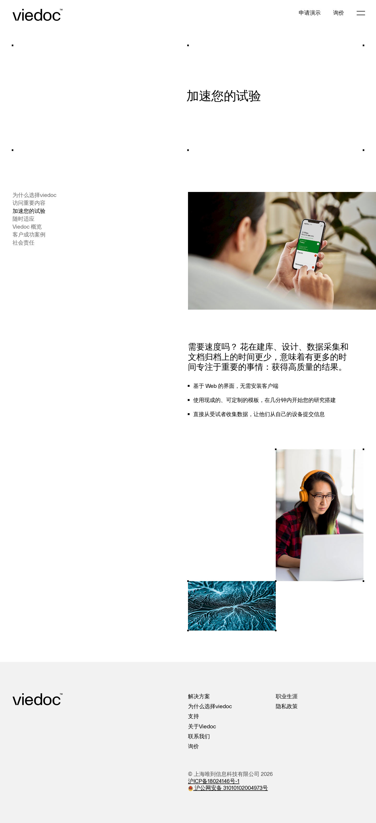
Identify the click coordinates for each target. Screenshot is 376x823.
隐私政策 (287, 706)
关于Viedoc (202, 726)
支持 (193, 716)
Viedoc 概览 (27, 227)
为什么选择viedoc (34, 195)
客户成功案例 (29, 235)
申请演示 (310, 13)
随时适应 (23, 219)
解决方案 (199, 696)
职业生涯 (287, 696)
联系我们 (199, 736)
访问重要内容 (29, 203)
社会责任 (23, 243)
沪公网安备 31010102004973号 (228, 788)
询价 (338, 13)
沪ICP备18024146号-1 (213, 781)
